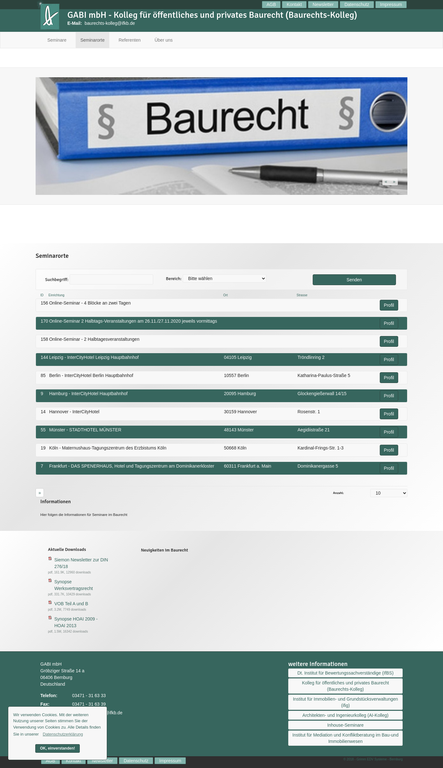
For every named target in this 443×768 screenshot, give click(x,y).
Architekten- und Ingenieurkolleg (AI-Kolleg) (346, 715)
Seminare (56, 40)
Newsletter (323, 4)
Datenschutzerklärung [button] (63, 734)
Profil (389, 305)
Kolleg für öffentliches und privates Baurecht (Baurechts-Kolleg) (345, 686)
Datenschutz (356, 4)
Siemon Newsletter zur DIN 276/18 (81, 563)
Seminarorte (92, 40)
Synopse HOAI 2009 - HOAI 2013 (76, 622)
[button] (387, 181)
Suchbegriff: (56, 279)
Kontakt (294, 4)
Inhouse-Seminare (345, 725)
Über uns (163, 40)
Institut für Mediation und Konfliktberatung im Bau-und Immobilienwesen (345, 738)
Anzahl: (338, 493)
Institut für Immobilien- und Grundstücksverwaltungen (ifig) (345, 702)
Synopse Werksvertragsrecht (73, 585)
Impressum (391, 4)
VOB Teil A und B (71, 603)
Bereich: (173, 278)
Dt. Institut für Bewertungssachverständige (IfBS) (345, 672)
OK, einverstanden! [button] (57, 748)
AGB (271, 4)
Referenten (129, 40)
